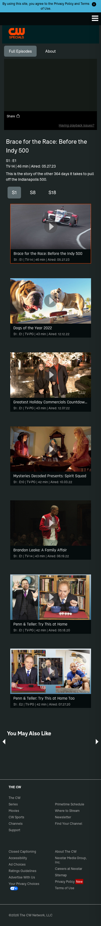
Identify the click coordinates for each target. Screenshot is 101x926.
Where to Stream (67, 811)
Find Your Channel (68, 824)
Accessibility (18, 858)
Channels (16, 824)
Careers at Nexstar (68, 869)
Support (14, 830)
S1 (14, 192)
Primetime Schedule (69, 804)
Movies (14, 811)
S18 (52, 192)
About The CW (65, 851)
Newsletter (63, 817)
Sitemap (61, 875)
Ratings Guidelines (22, 871)
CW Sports (16, 817)
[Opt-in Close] (94, 4)
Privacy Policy (64, 4)
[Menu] (95, 18)
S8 (33, 192)
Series (13, 804)
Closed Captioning (22, 851)
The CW (9, 17)
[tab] (20, 51)
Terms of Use (64, 888)
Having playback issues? (76, 125)
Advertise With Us (22, 877)
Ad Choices (17, 864)
